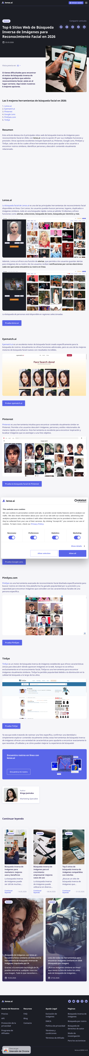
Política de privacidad (55, 1026)
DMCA (48, 1021)
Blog (26, 1018)
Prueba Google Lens (14, 562)
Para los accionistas (77, 1040)
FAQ (25, 1013)
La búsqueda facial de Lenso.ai (15, 205)
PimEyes (6, 583)
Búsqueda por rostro (77, 1021)
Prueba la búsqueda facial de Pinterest (22, 484)
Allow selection (44, 553)
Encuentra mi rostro (19, 772)
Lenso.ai (8, 106)
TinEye (7, 120)
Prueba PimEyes (12, 642)
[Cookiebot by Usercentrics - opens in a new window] (76, 501)
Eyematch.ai (9, 108)
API (3, 1018)
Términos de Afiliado (55, 1038)
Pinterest (8, 111)
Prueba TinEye (11, 726)
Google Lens (9, 114)
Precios (4, 1013)
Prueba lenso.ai (12, 323)
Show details (76, 546)
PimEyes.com (10, 117)
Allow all (72, 553)
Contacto (28, 1023)
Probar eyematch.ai (13, 403)
